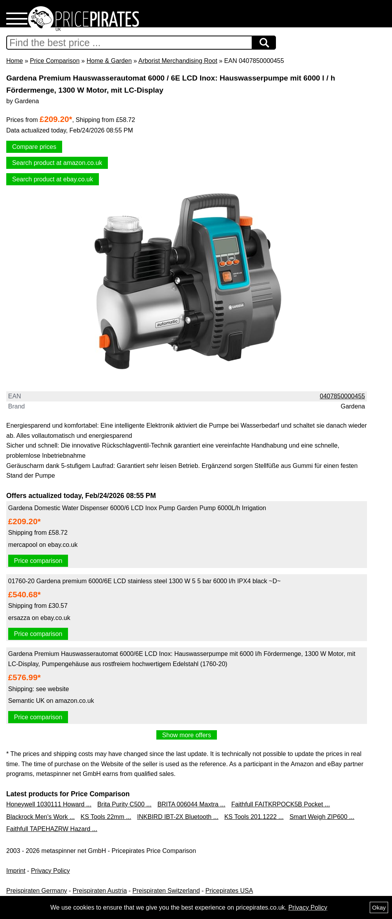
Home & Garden (109, 60)
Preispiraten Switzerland (166, 890)
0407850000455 (342, 396)
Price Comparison (54, 60)
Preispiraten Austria (100, 890)
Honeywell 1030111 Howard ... (48, 804)
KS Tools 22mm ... (106, 816)
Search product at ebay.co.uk (52, 179)
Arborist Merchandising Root (177, 60)
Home (14, 60)
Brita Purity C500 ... (124, 804)
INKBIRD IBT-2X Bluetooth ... (177, 816)
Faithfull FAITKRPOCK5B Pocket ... (280, 804)
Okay (379, 907)
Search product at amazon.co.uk (57, 162)
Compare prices (34, 146)
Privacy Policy (50, 870)
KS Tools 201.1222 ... (254, 816)
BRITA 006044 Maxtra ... (192, 804)
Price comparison (38, 560)
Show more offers (186, 735)
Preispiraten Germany (36, 890)
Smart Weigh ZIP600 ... (322, 816)
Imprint (15, 870)
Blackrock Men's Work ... (40, 816)
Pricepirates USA (229, 890)
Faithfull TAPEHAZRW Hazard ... (51, 829)
